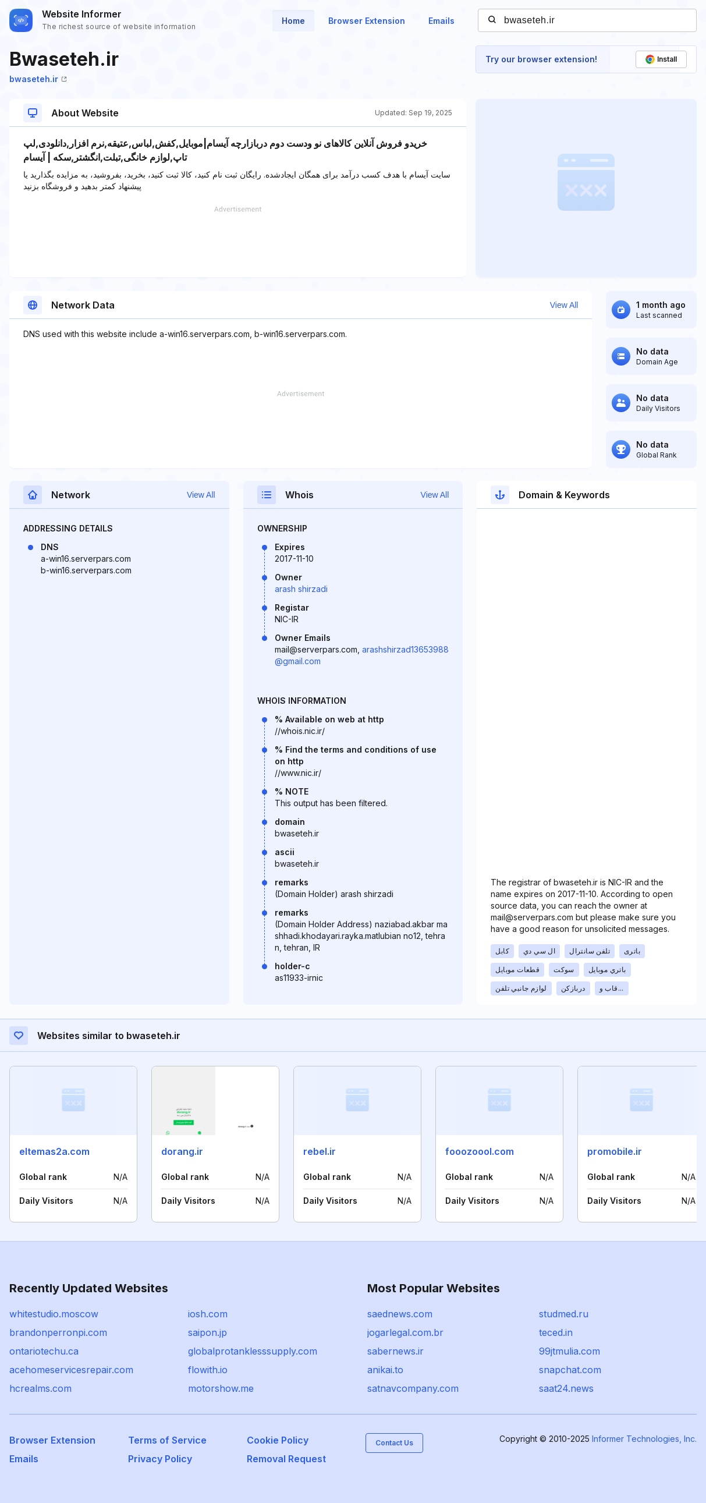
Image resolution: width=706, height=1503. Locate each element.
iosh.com (208, 1314)
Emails (441, 21)
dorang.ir (182, 1151)
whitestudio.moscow (53, 1314)
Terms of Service (167, 1440)
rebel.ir (319, 1151)
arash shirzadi (301, 589)
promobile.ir (614, 1151)
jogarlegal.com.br (405, 1332)
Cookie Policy (277, 1440)
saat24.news (566, 1388)
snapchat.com (570, 1370)
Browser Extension (366, 21)
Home (293, 21)
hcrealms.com (40, 1388)
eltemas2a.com (54, 1151)
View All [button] (564, 305)
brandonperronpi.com (58, 1332)
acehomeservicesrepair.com (71, 1370)
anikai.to (385, 1370)
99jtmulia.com (569, 1351)
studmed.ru (563, 1314)
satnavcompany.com (413, 1388)
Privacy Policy (160, 1459)
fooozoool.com (479, 1151)
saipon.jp (207, 1332)
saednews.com (399, 1314)
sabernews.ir (395, 1351)
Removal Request (286, 1459)
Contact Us (394, 1442)
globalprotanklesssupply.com (252, 1351)
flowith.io (208, 1370)
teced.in (556, 1332)
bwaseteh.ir (38, 79)
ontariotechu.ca (44, 1351)
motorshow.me (221, 1388)
